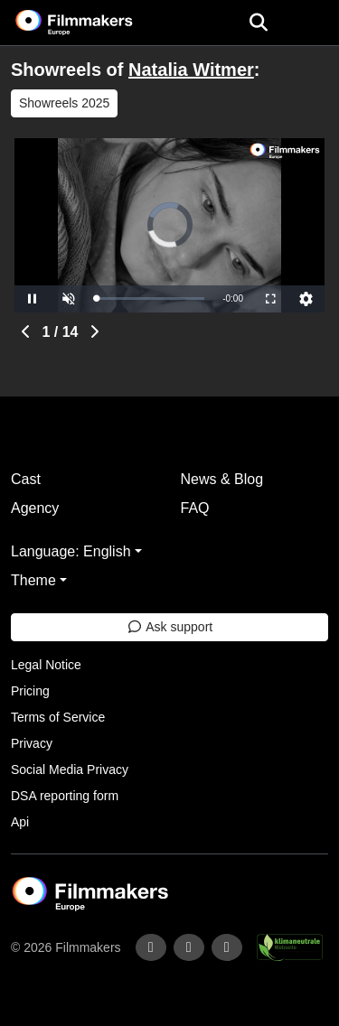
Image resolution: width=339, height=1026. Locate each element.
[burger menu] (312, 23)
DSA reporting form (64, 795)
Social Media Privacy (69, 769)
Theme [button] (33, 580)
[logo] (95, 22)
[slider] (150, 298)
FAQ (195, 508)
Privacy (31, 743)
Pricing (30, 691)
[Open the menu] (258, 22)
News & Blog (222, 479)
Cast (26, 479)
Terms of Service (58, 717)
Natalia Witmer (191, 69)
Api (20, 822)
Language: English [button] (71, 551)
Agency (35, 508)
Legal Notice (46, 665)
